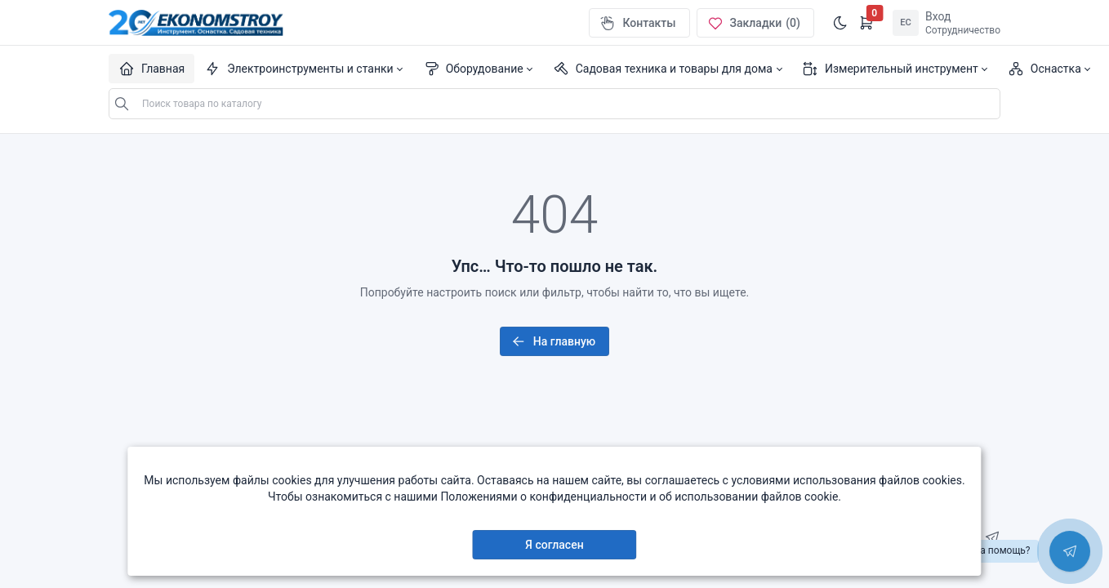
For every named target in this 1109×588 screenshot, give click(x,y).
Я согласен (554, 544)
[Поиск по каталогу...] (554, 103)
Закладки (753, 23)
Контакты (637, 23)
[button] (303, 68)
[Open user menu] (946, 23)
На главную (552, 341)
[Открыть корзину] (866, 23)
